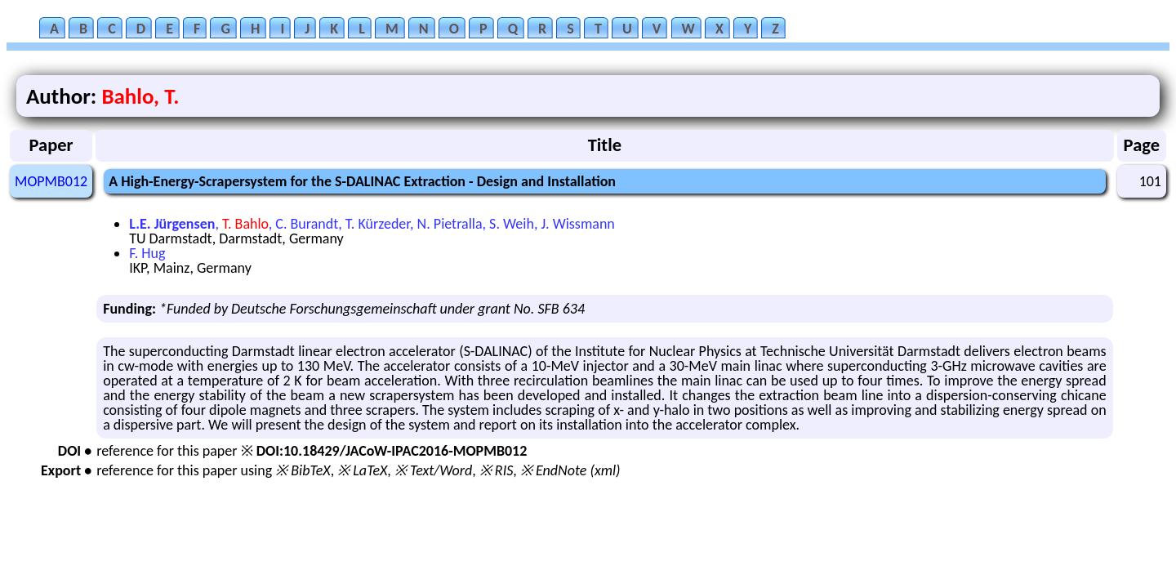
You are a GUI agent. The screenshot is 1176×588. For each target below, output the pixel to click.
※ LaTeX (362, 470)
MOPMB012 (51, 181)
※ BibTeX (302, 470)
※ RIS (496, 470)
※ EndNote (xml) (570, 470)
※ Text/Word (433, 470)
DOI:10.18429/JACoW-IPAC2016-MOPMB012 (392, 451)
